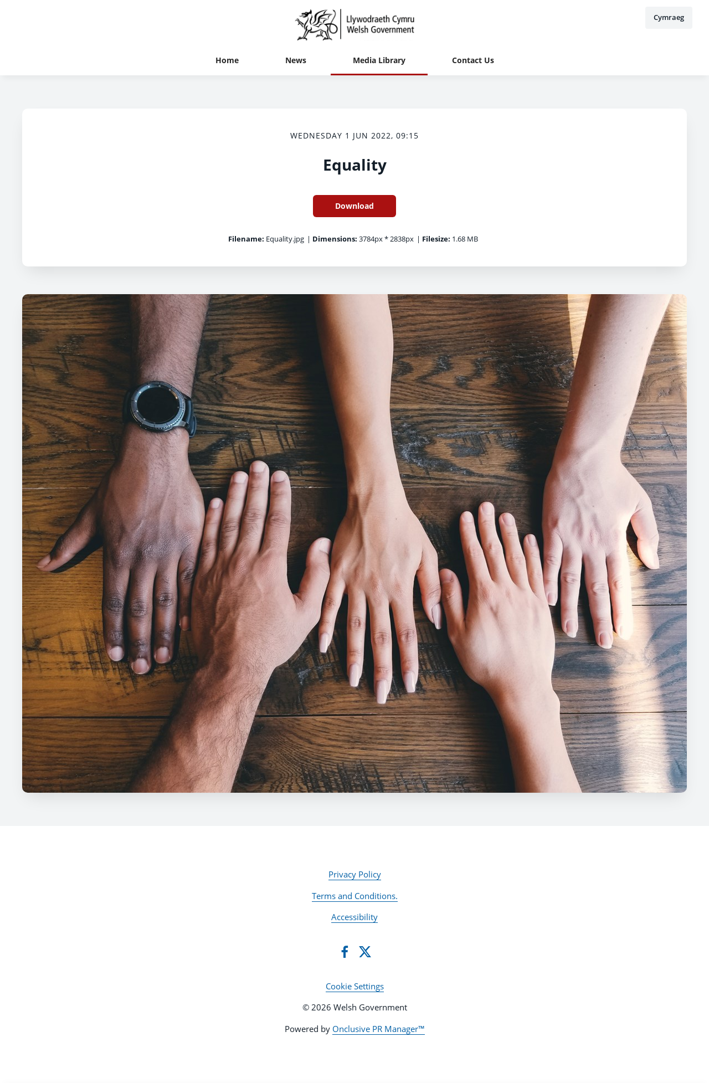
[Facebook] (344, 952)
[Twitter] (365, 952)
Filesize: (436, 239)
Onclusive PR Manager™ (378, 1028)
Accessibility (354, 916)
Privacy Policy (354, 874)
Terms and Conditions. (355, 895)
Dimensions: (334, 239)
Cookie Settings (355, 986)
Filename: (246, 239)
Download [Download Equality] (354, 206)
